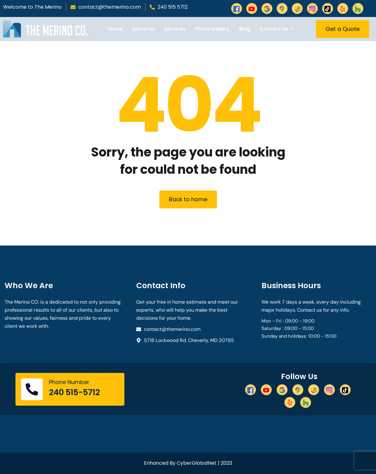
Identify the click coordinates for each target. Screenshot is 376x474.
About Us (143, 28)
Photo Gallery (212, 28)
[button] (277, 29)
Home (115, 28)
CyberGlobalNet (197, 463)
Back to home (188, 199)
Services (175, 28)
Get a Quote (343, 29)
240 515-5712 (74, 392)
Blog (244, 28)
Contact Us (276, 28)
